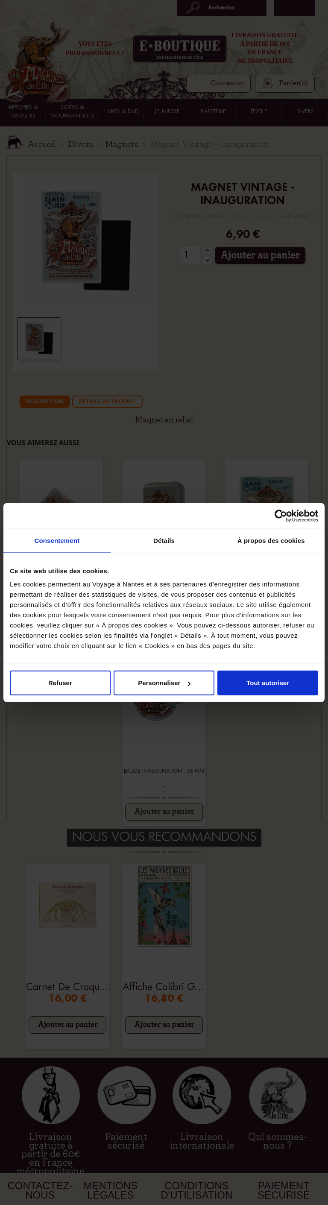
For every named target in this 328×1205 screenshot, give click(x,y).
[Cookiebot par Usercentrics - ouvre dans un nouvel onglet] (280, 515)
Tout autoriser (267, 682)
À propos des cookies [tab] (271, 540)
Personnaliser (164, 682)
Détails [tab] (164, 540)
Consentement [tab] (57, 540)
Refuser (60, 682)
